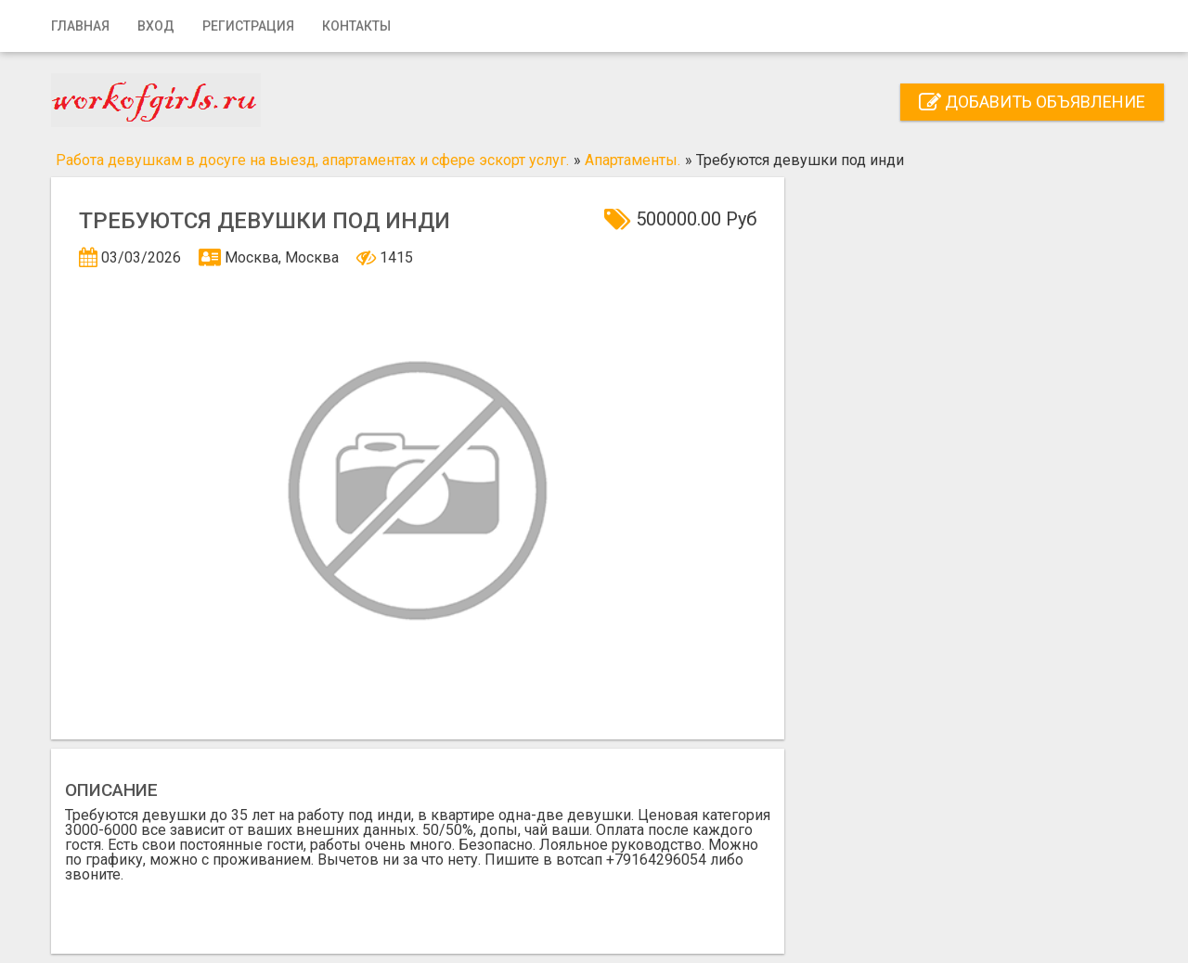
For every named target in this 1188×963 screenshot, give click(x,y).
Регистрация (248, 26)
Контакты (356, 26)
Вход (155, 26)
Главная (80, 26)
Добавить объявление (1032, 101)
